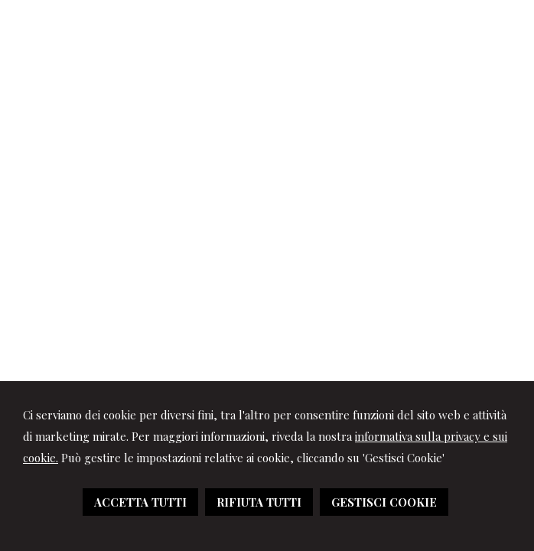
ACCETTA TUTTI (140, 502)
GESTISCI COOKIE (384, 502)
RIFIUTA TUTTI (259, 502)
